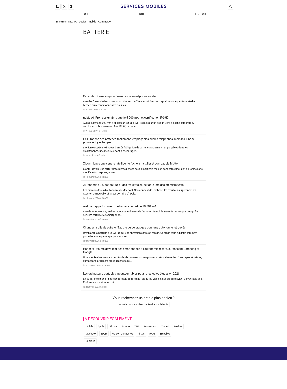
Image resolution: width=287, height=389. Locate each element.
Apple (101, 341)
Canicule (90, 356)
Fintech (200, 14)
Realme (178, 341)
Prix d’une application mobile (214, 376)
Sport (104, 348)
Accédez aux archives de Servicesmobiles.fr (143, 319)
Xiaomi (165, 341)
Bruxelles (165, 348)
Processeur (150, 341)
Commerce (110, 23)
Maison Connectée (122, 348)
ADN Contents (217, 382)
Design (85, 23)
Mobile (96, 23)
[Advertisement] (143, 68)
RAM (152, 348)
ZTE (136, 341)
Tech (84, 14)
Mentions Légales (204, 370)
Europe (126, 341)
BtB (141, 14)
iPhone (113, 341)
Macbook (90, 348)
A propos (181, 370)
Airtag (141, 348)
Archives (226, 370)
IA (76, 23)
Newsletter (187, 376)
